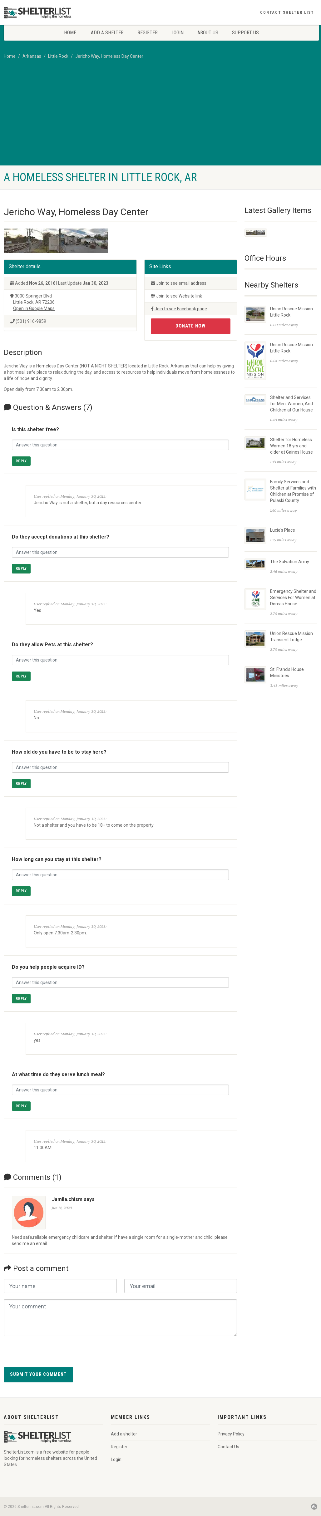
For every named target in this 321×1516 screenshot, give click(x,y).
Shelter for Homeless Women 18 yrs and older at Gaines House (291, 445)
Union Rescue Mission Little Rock (291, 311)
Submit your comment (38, 1374)
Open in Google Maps (34, 308)
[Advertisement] (160, 118)
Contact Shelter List (287, 12)
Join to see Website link (179, 295)
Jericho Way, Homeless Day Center (109, 56)
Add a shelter (107, 33)
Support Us (245, 33)
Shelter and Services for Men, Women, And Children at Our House (291, 403)
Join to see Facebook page (181, 308)
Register (147, 33)
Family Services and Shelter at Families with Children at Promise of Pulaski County (293, 491)
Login (177, 33)
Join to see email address (181, 283)
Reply (21, 461)
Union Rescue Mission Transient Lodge (291, 636)
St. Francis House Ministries (287, 671)
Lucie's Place (282, 529)
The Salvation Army (289, 561)
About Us (207, 33)
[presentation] (51, 1354)
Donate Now (190, 326)
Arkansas (31, 56)
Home (70, 33)
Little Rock (58, 56)
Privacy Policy (231, 1433)
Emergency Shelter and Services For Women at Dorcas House (293, 597)
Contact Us (228, 1446)
